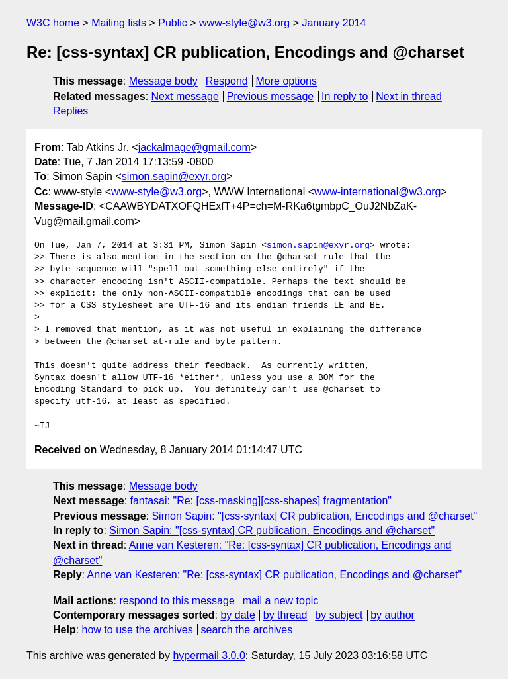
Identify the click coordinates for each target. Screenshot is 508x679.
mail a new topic (281, 600)
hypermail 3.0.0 (209, 655)
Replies (70, 110)
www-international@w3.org (377, 191)
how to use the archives (137, 629)
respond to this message (176, 600)
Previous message (270, 96)
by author (392, 615)
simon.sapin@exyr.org (174, 176)
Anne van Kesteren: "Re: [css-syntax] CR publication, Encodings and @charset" (274, 574)
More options (287, 81)
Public (172, 22)
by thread (285, 615)
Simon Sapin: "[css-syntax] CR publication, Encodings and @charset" (314, 515)
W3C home (52, 22)
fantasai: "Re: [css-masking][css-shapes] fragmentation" (261, 500)
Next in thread (409, 96)
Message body (163, 81)
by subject (338, 615)
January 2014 (334, 22)
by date (237, 615)
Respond (227, 81)
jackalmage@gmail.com (194, 147)
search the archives (247, 629)
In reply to (344, 96)
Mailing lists (118, 22)
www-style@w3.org (244, 22)
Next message (185, 96)
